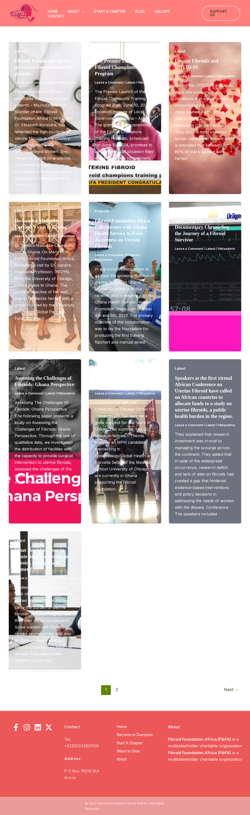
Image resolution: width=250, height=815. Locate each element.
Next (231, 689)
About (76, 11)
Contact (56, 16)
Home (53, 11)
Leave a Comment (29, 82)
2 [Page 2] (117, 689)
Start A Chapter (109, 11)
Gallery (162, 11)
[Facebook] (16, 727)
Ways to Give (128, 750)
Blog (140, 11)
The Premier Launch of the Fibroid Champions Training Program (125, 67)
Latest (20, 51)
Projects (102, 211)
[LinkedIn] (38, 727)
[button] (82, 11)
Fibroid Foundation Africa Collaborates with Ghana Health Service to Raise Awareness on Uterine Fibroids (122, 233)
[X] (48, 727)
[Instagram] (27, 727)
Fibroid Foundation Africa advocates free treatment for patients (44, 67)
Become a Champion (135, 734)
